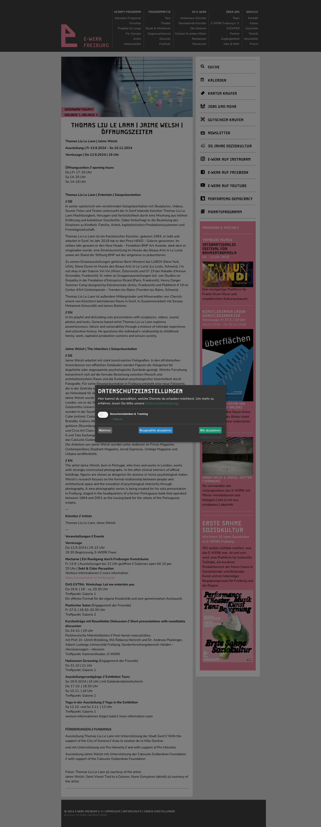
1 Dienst (116, 419)
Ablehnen (105, 430)
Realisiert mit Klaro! (211, 437)
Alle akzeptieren (210, 430)
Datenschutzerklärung (161, 403)
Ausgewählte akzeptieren (156, 430)
